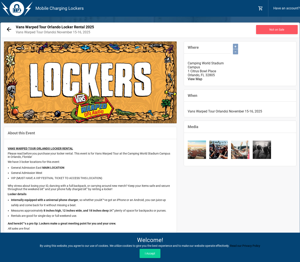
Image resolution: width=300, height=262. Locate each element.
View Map (195, 79)
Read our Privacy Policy (245, 245)
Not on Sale (276, 29)
